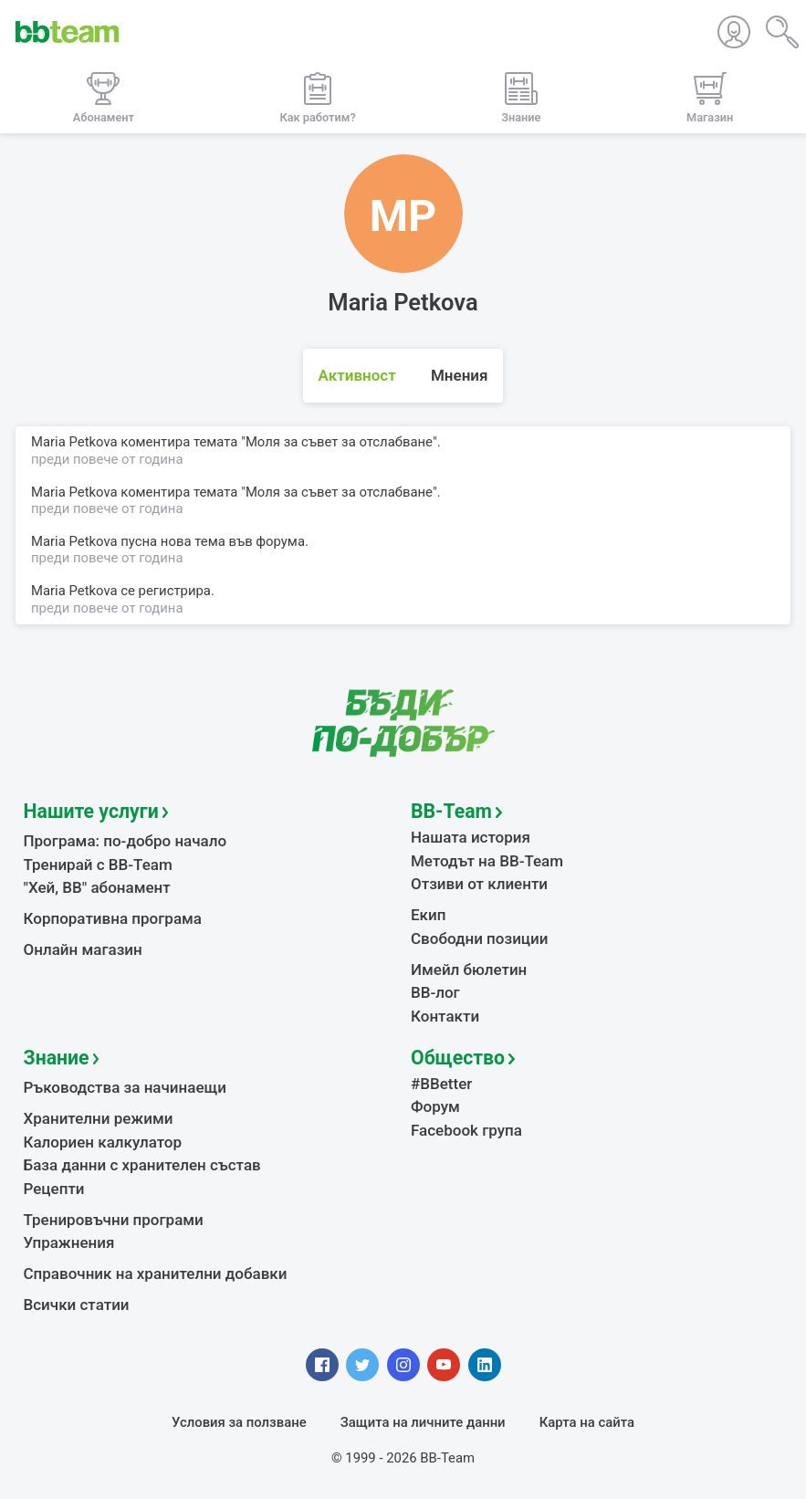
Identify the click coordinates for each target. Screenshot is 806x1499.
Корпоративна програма (113, 918)
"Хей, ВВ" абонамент (97, 887)
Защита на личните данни (423, 1422)
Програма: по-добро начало (125, 841)
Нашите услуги (91, 811)
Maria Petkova (74, 590)
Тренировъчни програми (114, 1220)
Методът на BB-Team (487, 861)
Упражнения (69, 1242)
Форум (435, 1106)
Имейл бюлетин (469, 969)
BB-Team (451, 811)
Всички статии (77, 1304)
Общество (458, 1057)
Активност (357, 375)
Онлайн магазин (83, 949)
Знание (56, 1057)
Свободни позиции (480, 938)
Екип (428, 915)
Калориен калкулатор (103, 1142)
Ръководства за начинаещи (125, 1087)
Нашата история (470, 837)
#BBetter (441, 1083)
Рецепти (54, 1188)
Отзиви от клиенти (479, 884)
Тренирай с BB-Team (98, 864)
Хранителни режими (98, 1118)
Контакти (445, 1016)
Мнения (459, 375)
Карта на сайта (586, 1422)
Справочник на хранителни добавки (156, 1273)
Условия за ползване (239, 1422)
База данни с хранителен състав (142, 1165)
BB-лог (435, 992)
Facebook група (466, 1130)
